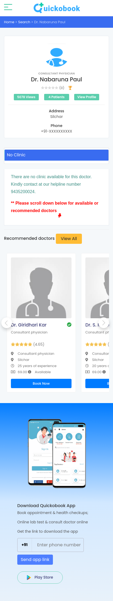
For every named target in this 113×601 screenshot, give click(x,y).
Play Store (40, 577)
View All (69, 239)
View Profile (86, 97)
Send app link (35, 559)
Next (103, 322)
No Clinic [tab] (16, 155)
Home (9, 22)
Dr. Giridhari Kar (29, 325)
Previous (6, 322)
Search (24, 22)
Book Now (41, 383)
